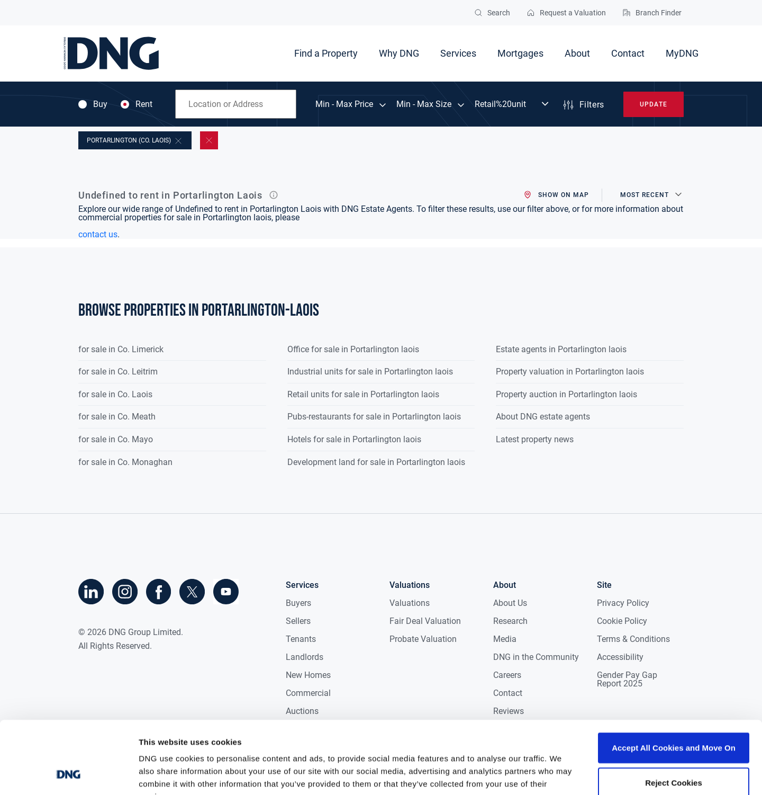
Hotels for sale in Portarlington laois (354, 439)
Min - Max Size (423, 104)
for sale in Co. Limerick (121, 349)
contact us (97, 234)
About (577, 53)
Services (458, 53)
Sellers (298, 621)
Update (653, 104)
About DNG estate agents (543, 417)
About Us (510, 603)
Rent (136, 104)
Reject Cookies (673, 717)
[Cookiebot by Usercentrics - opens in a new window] (68, 774)
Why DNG (399, 53)
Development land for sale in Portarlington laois (376, 462)
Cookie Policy (622, 621)
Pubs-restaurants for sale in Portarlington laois (374, 417)
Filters (583, 105)
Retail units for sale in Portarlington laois (363, 394)
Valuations (409, 603)
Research (510, 621)
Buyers (298, 603)
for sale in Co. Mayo (115, 439)
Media (504, 639)
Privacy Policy (623, 603)
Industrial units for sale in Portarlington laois (370, 372)
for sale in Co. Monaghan (125, 462)
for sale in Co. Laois (115, 394)
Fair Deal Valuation (425, 621)
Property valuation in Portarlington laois (570, 372)
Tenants (301, 639)
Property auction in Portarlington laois (566, 394)
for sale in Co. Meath (117, 417)
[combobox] (235, 104)
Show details (555, 774)
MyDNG (682, 53)
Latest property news (535, 439)
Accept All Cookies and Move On (674, 682)
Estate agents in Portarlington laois (561, 349)
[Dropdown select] (513, 104)
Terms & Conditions (633, 639)
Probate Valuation (423, 639)
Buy (92, 104)
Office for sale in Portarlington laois (353, 349)
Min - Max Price (344, 104)
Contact (628, 53)
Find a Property (326, 53)
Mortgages (520, 53)
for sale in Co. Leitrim (118, 372)
